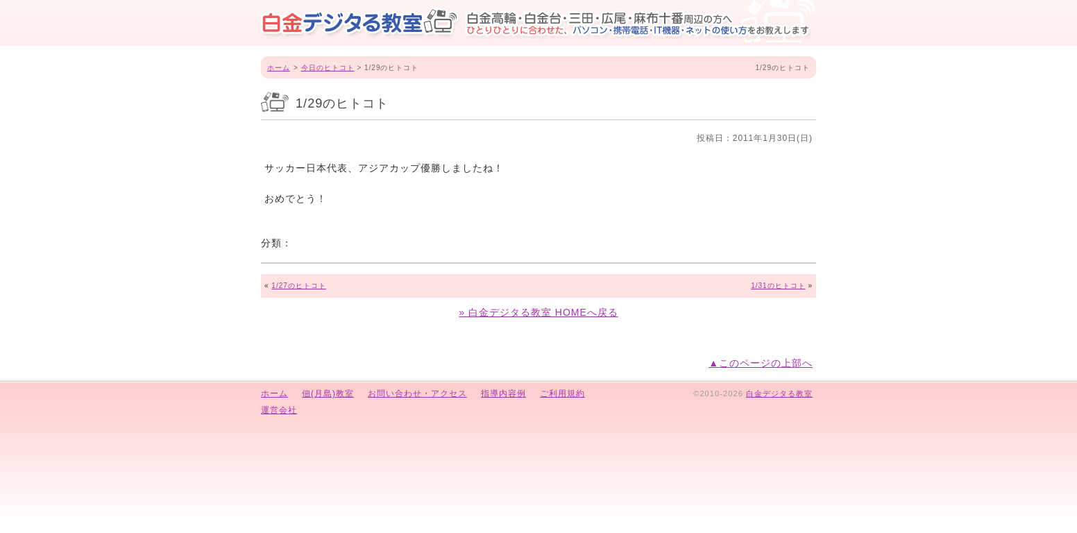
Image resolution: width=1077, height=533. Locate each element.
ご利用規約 (562, 393)
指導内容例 (503, 393)
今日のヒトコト (328, 67)
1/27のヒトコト (298, 285)
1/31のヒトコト (778, 285)
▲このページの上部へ (761, 363)
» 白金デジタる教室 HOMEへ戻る (538, 312)
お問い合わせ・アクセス (417, 393)
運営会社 (279, 410)
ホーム (278, 67)
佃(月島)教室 (328, 393)
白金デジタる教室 (779, 393)
